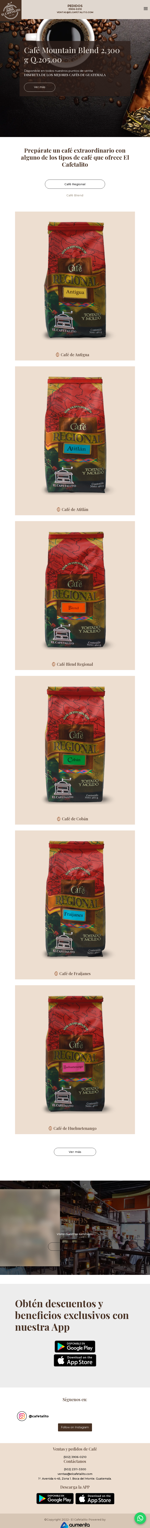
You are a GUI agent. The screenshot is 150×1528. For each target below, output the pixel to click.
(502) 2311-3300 (75, 1469)
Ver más (39, 89)
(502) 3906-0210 (75, 1457)
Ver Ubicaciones (75, 1254)
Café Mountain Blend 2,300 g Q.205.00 (72, 57)
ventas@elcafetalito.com (75, 1474)
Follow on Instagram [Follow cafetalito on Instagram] (75, 1427)
